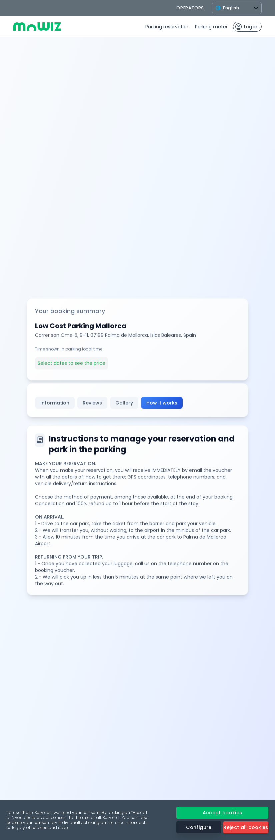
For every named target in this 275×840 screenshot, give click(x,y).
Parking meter (211, 26)
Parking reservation (167, 26)
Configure (198, 827)
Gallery (124, 402)
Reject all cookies (245, 827)
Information (54, 402)
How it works (161, 402)
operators (190, 8)
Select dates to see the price (71, 363)
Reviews (92, 402)
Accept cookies (222, 812)
